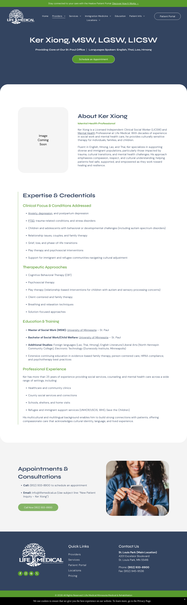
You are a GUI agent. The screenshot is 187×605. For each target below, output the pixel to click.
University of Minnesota (81, 330)
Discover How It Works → (125, 3)
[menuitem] (45, 16)
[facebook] (20, 574)
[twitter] (36, 574)
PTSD (31, 220)
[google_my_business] (31, 574)
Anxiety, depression (40, 213)
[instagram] (25, 574)
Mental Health (86, 133)
